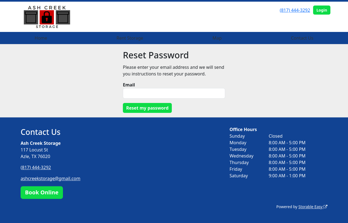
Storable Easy (313, 206)
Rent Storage (130, 38)
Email (129, 85)
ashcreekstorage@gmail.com (50, 178)
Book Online (42, 192)
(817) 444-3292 (295, 10)
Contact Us (302, 38)
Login (321, 10)
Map (217, 38)
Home (41, 38)
